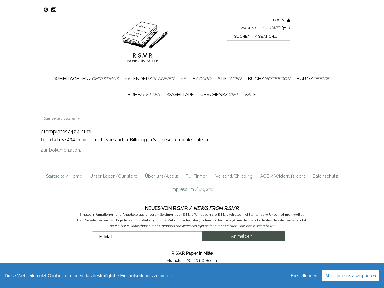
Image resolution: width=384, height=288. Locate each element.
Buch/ (269, 79)
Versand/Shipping (234, 175)
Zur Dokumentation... (61, 149)
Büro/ (313, 79)
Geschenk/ (219, 94)
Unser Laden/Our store (113, 175)
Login (281, 20)
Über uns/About (161, 175)
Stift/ (230, 79)
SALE (250, 94)
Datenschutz (325, 175)
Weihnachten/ (86, 79)
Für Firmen (197, 175)
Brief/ (144, 94)
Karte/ (196, 79)
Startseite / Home (64, 175)
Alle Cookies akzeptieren (350, 275)
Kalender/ (149, 79)
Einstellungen (304, 275)
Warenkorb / (265, 28)
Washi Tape (180, 94)
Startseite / (59, 118)
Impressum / (192, 189)
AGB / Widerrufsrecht (282, 175)
